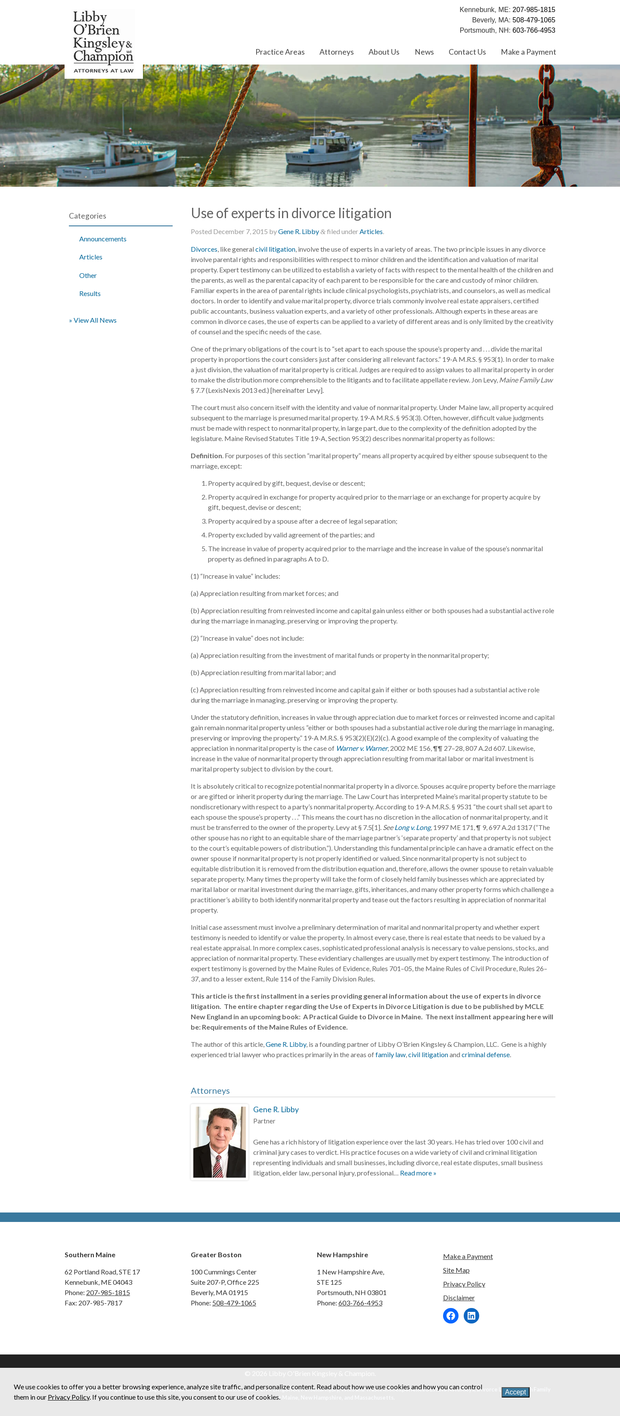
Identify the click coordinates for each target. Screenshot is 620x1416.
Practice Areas (280, 51)
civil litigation (275, 249)
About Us (384, 51)
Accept (515, 1392)
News (424, 51)
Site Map (456, 1270)
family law (390, 1054)
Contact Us (467, 51)
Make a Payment (528, 51)
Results (90, 293)
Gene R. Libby (298, 231)
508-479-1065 (533, 20)
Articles (90, 257)
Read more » (418, 1173)
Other (88, 275)
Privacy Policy (464, 1284)
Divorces (204, 249)
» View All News (93, 320)
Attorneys (336, 51)
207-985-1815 (533, 9)
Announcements (103, 238)
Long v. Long (412, 827)
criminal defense (486, 1054)
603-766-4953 (533, 30)
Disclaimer (459, 1297)
